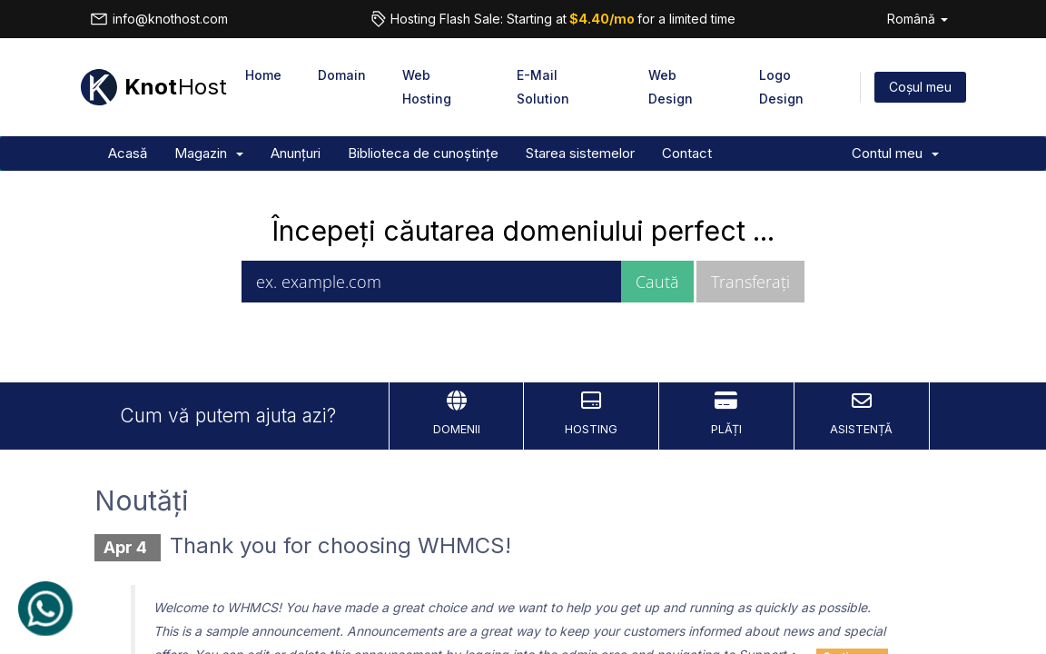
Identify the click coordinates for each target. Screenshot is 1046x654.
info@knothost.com (159, 19)
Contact (687, 153)
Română (917, 18)
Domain (342, 75)
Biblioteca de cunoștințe (423, 153)
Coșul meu (920, 86)
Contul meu (895, 153)
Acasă (127, 153)
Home (263, 75)
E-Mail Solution (543, 86)
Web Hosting (426, 86)
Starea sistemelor (580, 153)
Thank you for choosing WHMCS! (340, 545)
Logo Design (781, 86)
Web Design (670, 86)
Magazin (208, 153)
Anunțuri (296, 153)
